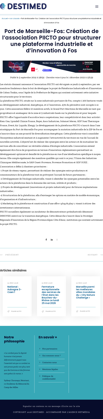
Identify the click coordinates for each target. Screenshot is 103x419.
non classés (14, 18)
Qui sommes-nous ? (51, 355)
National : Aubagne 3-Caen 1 (14, 289)
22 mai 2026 (47, 283)
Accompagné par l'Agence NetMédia (68, 412)
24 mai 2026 (12, 283)
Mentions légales (50, 369)
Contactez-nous (49, 362)
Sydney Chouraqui (12, 380)
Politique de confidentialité (49, 377)
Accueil (5, 18)
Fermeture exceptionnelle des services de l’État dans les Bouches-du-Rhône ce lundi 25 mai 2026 (51, 295)
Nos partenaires (49, 348)
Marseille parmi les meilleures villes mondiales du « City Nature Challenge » (85, 292)
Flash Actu (16, 311)
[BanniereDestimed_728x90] (51, 66)
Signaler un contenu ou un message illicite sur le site (51, 406)
